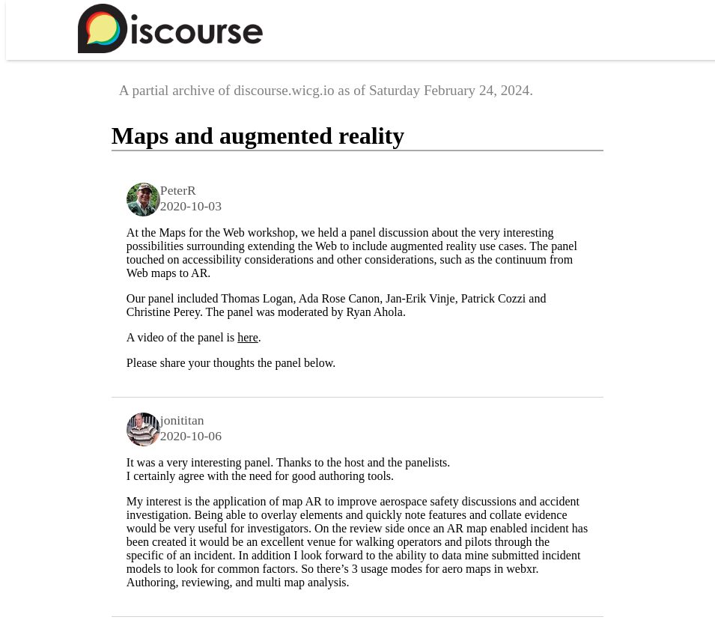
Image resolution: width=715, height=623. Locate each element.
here (247, 337)
